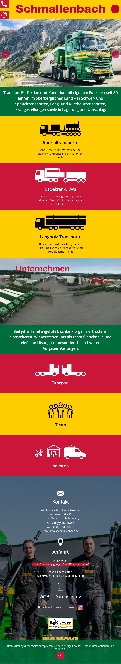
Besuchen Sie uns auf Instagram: (60, 607)
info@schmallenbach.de (64, 531)
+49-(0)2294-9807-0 (63, 523)
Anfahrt (60, 552)
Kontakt (60, 502)
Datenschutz (67, 597)
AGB (44, 597)
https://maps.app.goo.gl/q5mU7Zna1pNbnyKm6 (60, 564)
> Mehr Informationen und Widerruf (84, 647)
